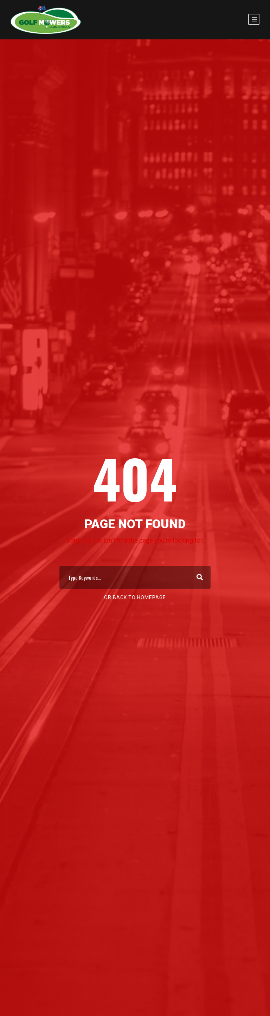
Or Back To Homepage (135, 597)
